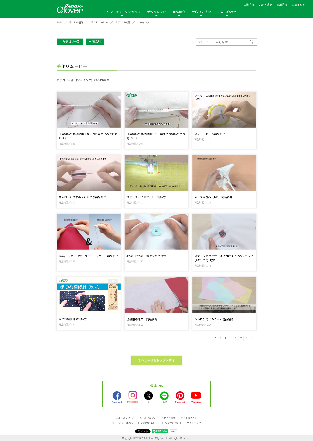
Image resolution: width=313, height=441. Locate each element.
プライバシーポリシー (124, 423)
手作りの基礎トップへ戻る (156, 360)
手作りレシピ (156, 12)
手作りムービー (99, 22)
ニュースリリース (125, 417)
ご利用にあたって (150, 423)
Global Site (298, 4)
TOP (59, 22)
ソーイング (143, 22)
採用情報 (282, 4)
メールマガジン (148, 417)
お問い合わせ (226, 12)
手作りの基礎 (201, 12)
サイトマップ (194, 423)
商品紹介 (178, 12)
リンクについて (173, 423)
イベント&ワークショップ (122, 12)
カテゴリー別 (122, 22)
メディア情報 (168, 417)
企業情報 (249, 4)
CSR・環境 (265, 4)
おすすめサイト (188, 417)
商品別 (96, 41)
